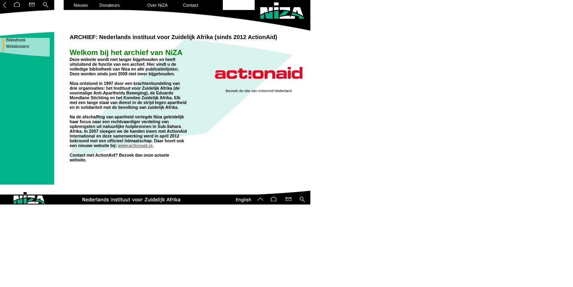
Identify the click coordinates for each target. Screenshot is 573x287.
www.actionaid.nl (135, 145)
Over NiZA (157, 5)
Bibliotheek (15, 40)
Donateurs (109, 5)
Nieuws (81, 5)
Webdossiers (17, 46)
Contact (190, 5)
